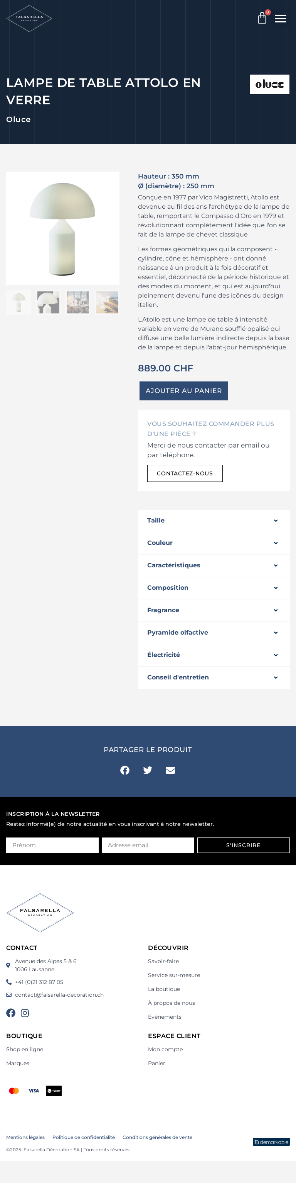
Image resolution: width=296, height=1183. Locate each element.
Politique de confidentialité (83, 1137)
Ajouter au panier (184, 391)
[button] (280, 18)
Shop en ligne (24, 1049)
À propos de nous (171, 1002)
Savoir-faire (163, 961)
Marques (17, 1063)
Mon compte (165, 1049)
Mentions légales (25, 1137)
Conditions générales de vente (157, 1137)
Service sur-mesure (174, 975)
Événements (165, 1016)
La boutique (164, 989)
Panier (156, 1063)
